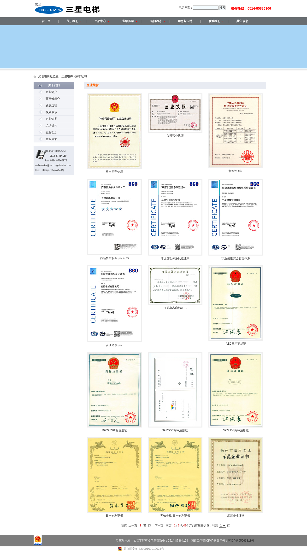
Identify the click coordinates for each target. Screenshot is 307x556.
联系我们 (216, 21)
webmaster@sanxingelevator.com (53, 165)
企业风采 (51, 139)
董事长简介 (53, 98)
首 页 (46, 21)
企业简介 (51, 92)
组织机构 (51, 125)
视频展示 (51, 112)
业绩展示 (129, 21)
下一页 (159, 525)
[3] (150, 525)
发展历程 (51, 105)
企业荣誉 (51, 119)
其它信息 (242, 21)
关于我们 (74, 21)
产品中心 (101, 21)
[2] (144, 525)
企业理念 (51, 132)
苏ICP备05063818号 (241, 540)
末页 (168, 525)
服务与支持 (185, 21)
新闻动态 (157, 21)
